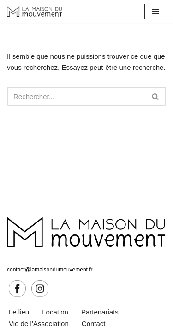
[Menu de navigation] (155, 11)
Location (55, 312)
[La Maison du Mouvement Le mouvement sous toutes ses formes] (34, 11)
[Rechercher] (76, 96)
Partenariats (100, 312)
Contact (94, 323)
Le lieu (19, 312)
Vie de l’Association (39, 323)
